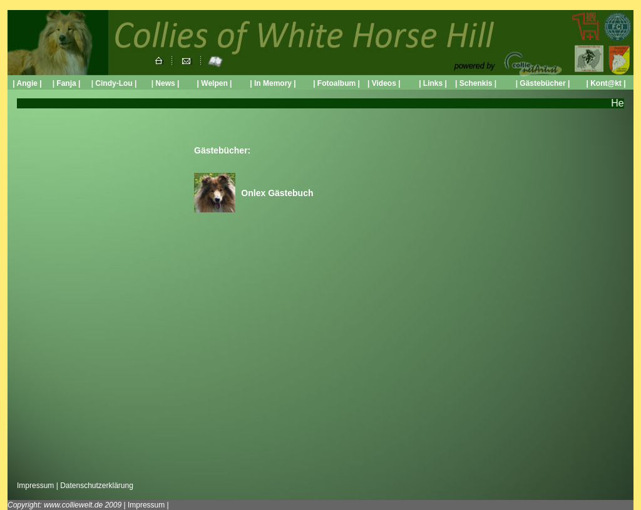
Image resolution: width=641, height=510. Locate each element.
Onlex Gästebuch (277, 193)
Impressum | (148, 505)
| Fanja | (67, 83)
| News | (165, 83)
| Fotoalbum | (336, 83)
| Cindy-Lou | (114, 83)
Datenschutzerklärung (96, 485)
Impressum (35, 485)
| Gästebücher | (543, 83)
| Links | (433, 83)
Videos (382, 83)
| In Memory (272, 83)
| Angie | (27, 83)
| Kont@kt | (605, 83)
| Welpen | (214, 83)
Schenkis (476, 83)
